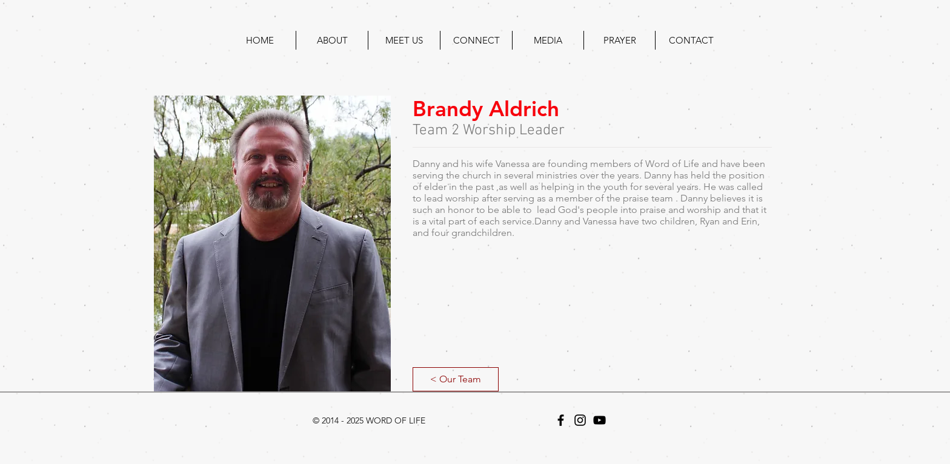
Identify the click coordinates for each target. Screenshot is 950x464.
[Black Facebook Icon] (560, 420)
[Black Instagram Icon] (580, 420)
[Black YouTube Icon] (599, 420)
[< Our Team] (456, 379)
